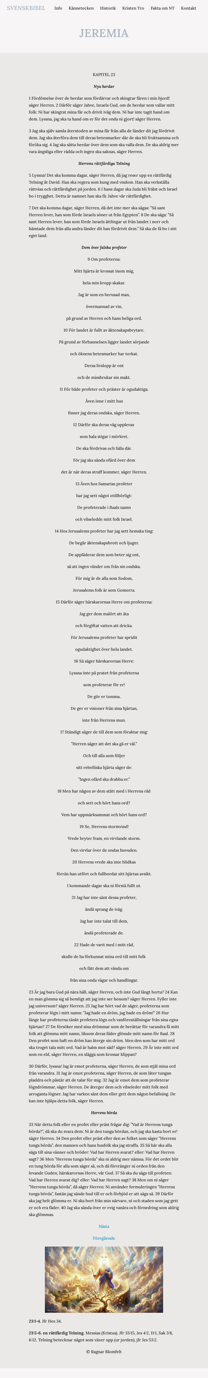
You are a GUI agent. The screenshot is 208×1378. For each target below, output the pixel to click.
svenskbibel (26, 8)
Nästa (104, 1226)
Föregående (104, 1238)
